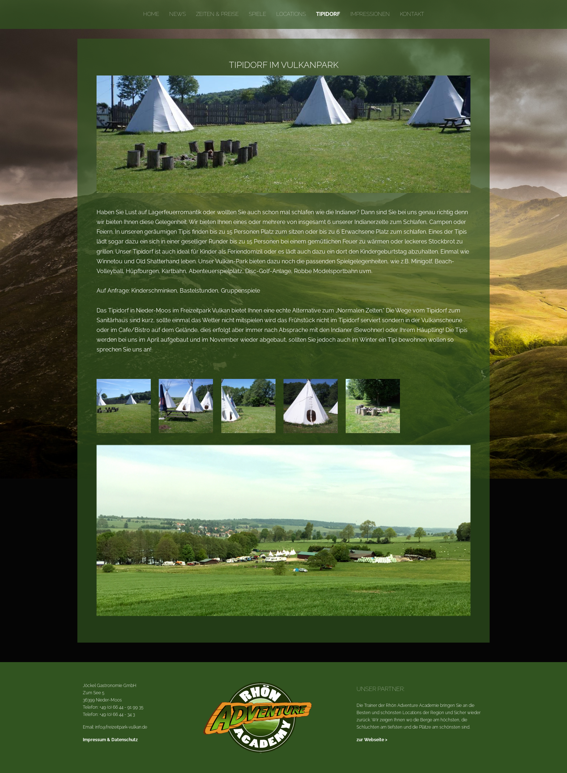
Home (151, 14)
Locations (291, 14)
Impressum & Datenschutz (110, 739)
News (177, 14)
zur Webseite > (372, 739)
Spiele (257, 14)
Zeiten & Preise (217, 14)
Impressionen (370, 14)
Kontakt (412, 14)
